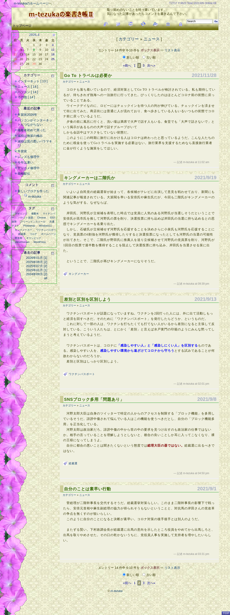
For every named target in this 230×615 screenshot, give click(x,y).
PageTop (225, 613)
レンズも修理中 (29, 157)
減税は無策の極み (30, 135)
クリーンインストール (33, 221)
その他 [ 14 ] (26, 97)
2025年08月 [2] (36, 262)
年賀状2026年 (27, 114)
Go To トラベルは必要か (88, 75)
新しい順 (131, 57)
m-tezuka (34, 196)
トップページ (22, 25)
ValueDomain (22, 242)
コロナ (33, 234)
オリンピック (33, 238)
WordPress (39, 242)
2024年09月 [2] (36, 274)
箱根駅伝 (24, 173)
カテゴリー (129, 39)
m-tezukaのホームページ (31, 3)
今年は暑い (25, 162)
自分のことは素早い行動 (87, 489)
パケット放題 (25, 217)
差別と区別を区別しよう (87, 299)
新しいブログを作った (33, 191)
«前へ (127, 65)
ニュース (152, 39)
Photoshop (29, 225)
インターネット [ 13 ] (32, 81)
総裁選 (73, 463)
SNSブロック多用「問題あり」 (94, 399)
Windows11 (45, 225)
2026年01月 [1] (36, 258)
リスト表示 (172, 50)
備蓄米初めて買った (32, 130)
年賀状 (22, 151)
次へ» (151, 65)
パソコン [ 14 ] (28, 92)
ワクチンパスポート (82, 374)
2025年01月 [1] (36, 270)
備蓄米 (35, 213)
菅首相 (18, 238)
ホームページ (48, 234)
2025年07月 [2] (36, 266)
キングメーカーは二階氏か (89, 178)
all (45, 278)
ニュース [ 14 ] (28, 86)
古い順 (149, 57)
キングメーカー (79, 273)
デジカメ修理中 (29, 168)
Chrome (41, 217)
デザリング (21, 213)
